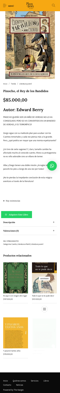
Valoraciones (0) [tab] (11, 230)
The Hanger (19, 390)
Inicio (5, 84)
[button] (30, 214)
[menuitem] (5, 381)
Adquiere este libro (18, 214)
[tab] (30, 222)
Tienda (13, 84)
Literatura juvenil (25, 84)
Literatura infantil (23, 244)
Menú (11, 6)
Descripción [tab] (9, 222)
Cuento (14, 244)
